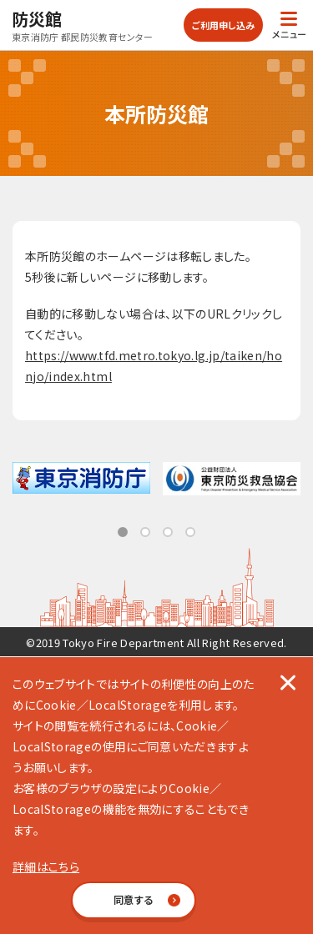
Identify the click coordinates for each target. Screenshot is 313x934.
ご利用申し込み (223, 25)
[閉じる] (288, 682)
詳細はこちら (46, 866)
